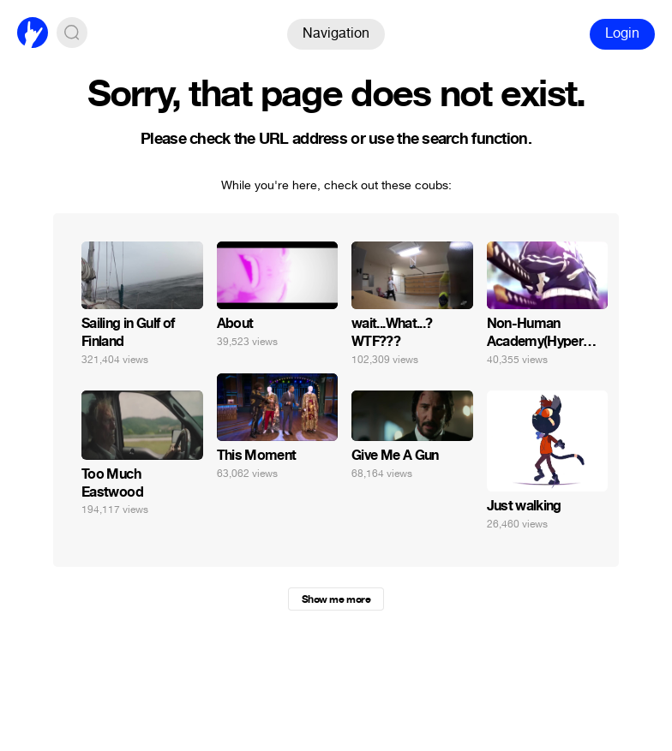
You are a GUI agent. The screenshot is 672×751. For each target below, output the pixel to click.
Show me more (336, 599)
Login (622, 33)
